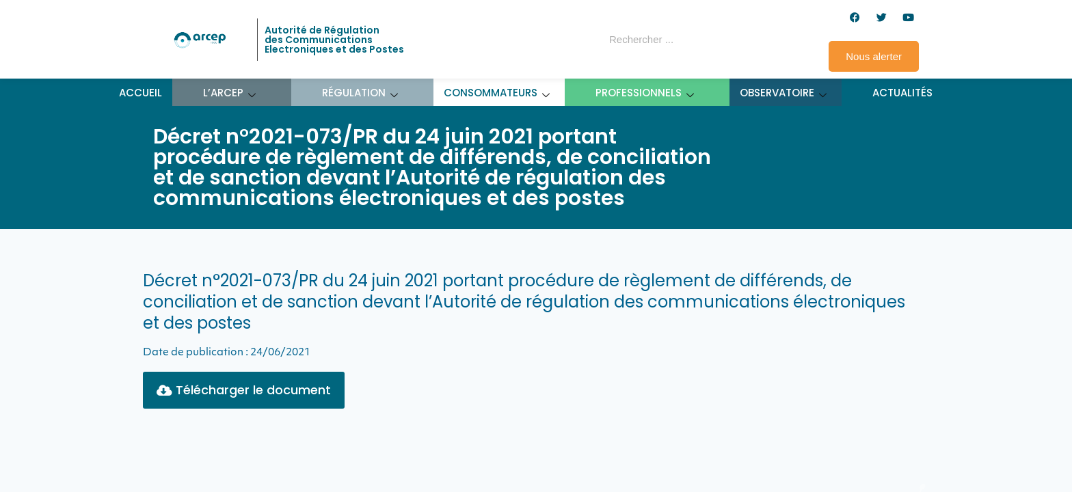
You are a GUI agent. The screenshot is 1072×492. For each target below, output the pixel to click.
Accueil (140, 92)
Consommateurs (497, 92)
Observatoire (783, 92)
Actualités (902, 92)
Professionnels (645, 92)
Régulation (360, 92)
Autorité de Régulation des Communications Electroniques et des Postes (334, 39)
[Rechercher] (730, 39)
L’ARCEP (229, 92)
